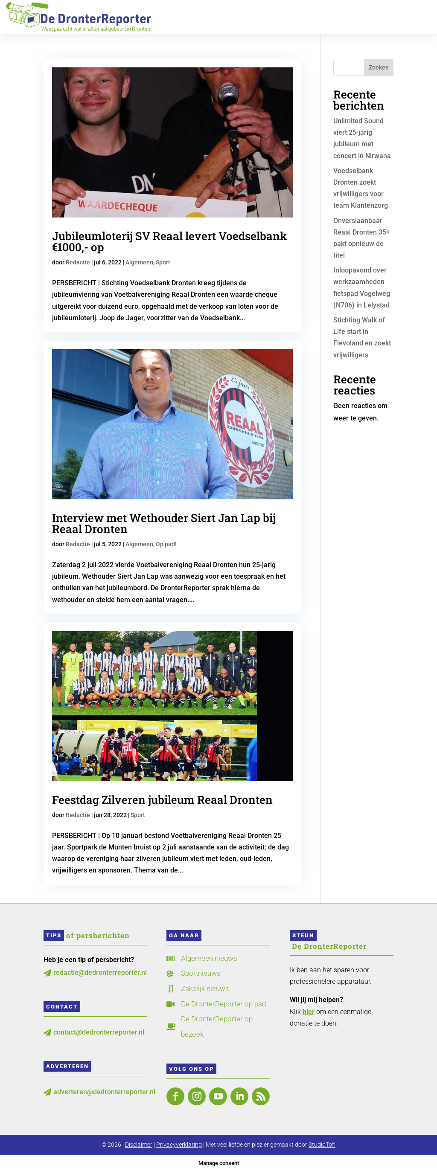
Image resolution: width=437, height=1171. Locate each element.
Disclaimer (138, 1144)
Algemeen (139, 262)
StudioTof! (322, 1144)
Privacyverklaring (179, 1144)
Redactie (78, 262)
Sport (163, 262)
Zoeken (379, 67)
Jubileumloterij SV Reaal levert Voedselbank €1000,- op (169, 241)
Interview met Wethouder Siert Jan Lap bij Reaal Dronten (164, 523)
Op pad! (166, 544)
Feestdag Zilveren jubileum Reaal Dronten (162, 799)
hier (309, 1012)
